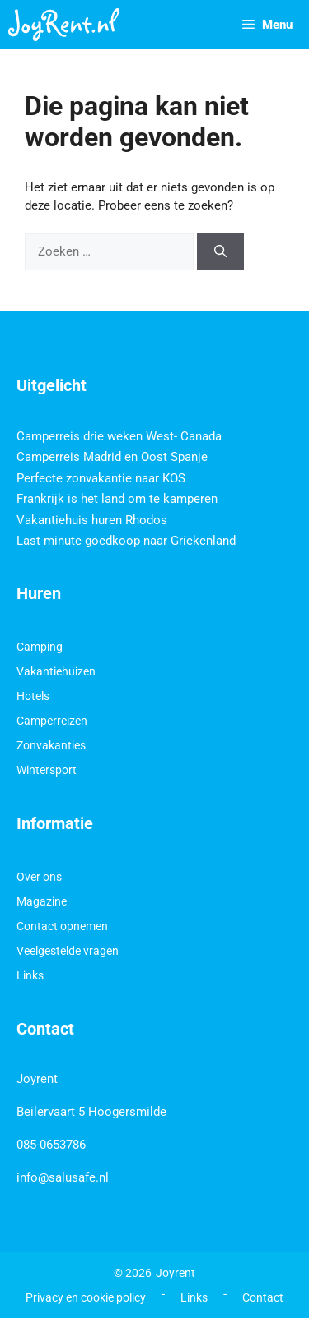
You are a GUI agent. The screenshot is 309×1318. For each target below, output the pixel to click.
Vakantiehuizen (56, 671)
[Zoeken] (220, 251)
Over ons (39, 876)
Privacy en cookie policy (86, 1297)
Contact (262, 1297)
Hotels (32, 696)
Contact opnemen (62, 926)
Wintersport (46, 770)
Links (30, 975)
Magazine (41, 901)
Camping (39, 646)
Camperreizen (51, 720)
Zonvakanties (51, 745)
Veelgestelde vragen (67, 950)
